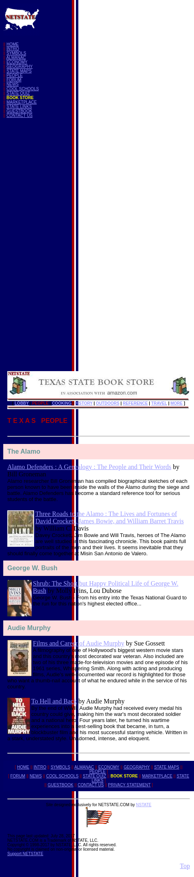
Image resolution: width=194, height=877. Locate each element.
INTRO (12, 49)
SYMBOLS (16, 53)
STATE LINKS (19, 106)
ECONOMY (17, 62)
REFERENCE (135, 403)
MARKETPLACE (21, 102)
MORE (176, 403)
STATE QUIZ (18, 93)
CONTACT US (19, 115)
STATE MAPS (19, 71)
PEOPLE (14, 75)
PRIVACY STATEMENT (129, 785)
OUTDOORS (107, 403)
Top (185, 865)
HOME (12, 44)
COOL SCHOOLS (22, 89)
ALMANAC (16, 57)
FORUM (14, 80)
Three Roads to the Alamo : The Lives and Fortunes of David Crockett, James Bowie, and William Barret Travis (109, 517)
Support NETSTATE (25, 854)
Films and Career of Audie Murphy (78, 643)
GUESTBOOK (19, 111)
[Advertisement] (35, 245)
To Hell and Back (54, 701)
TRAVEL (159, 403)
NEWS (12, 84)
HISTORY (84, 403)
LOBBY (22, 403)
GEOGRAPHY (19, 66)
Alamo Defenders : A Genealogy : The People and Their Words (89, 466)
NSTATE (143, 805)
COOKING (61, 403)
